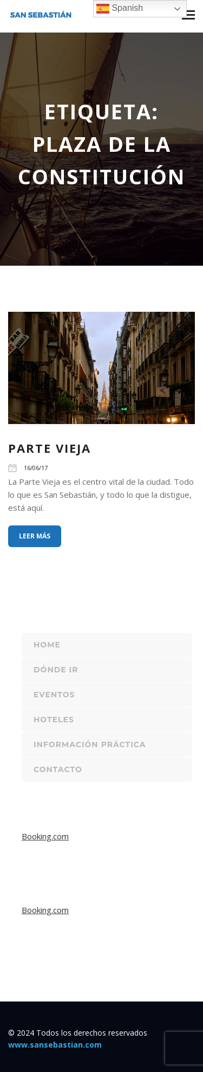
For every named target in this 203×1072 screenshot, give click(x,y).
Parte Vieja (49, 448)
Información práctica (90, 744)
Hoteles (54, 719)
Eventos (54, 694)
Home (47, 645)
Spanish (119, 8)
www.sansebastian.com (55, 1044)
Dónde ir (56, 670)
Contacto (58, 769)
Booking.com (45, 836)
